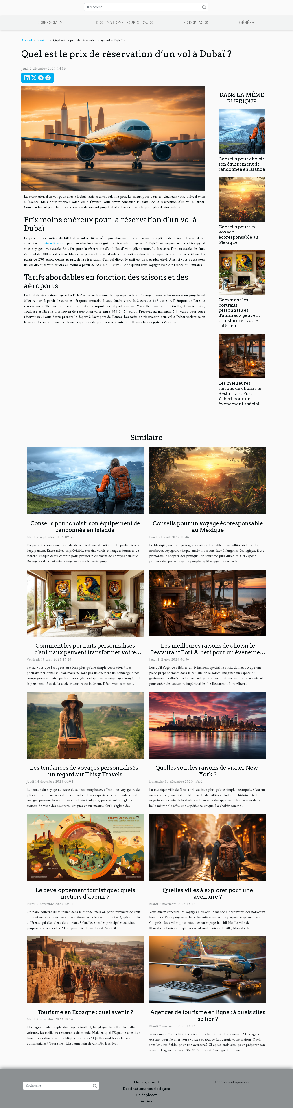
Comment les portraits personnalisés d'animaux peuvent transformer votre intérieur (239, 312)
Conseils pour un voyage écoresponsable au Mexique (238, 234)
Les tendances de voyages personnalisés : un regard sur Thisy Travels (85, 771)
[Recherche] (146, 7)
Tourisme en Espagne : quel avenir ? (85, 1012)
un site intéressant (52, 243)
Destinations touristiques (124, 22)
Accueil (26, 40)
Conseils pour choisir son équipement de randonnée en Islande (242, 164)
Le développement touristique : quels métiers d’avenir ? (85, 893)
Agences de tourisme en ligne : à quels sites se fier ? (207, 1015)
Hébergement (51, 22)
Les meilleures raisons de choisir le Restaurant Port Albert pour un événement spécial (240, 393)
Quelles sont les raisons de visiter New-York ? (207, 771)
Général (247, 22)
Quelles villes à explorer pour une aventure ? (208, 893)
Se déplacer (196, 22)
